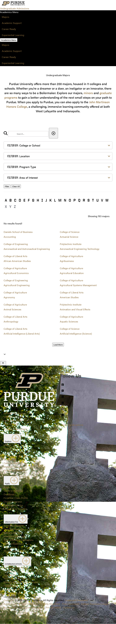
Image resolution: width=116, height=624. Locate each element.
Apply (11, 480)
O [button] (70, 200)
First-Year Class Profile (16, 498)
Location (18, 156)
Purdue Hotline (12, 589)
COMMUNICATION (17, 561)
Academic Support (12, 23)
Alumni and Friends (14, 551)
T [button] (93, 200)
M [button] (59, 200)
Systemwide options (16, 429)
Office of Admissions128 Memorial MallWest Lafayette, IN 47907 (17, 416)
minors (88, 93)
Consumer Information (32, 607)
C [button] (15, 200)
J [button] (46, 200)
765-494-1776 (11, 424)
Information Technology (16, 578)
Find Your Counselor (14, 470)
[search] (28, 134)
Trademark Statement (76, 600)
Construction (11, 571)
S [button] (88, 200)
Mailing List (10, 466)
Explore (12, 438)
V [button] (102, 200)
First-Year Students (14, 529)
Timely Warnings (12, 593)
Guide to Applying (13, 490)
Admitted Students (14, 525)
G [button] (33, 200)
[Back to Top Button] (3, 363)
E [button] (24, 200)
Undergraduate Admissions (14, 8)
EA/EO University (28, 604)
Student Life (10, 459)
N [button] (65, 200)
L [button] (55, 200)
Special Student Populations (19, 540)
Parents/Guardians (14, 543)
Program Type (21, 167)
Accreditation (11, 607)
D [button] (20, 200)
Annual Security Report (16, 567)
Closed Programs (13, 501)
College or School (23, 145)
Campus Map (11, 463)
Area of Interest (22, 177)
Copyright (9, 600)
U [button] (97, 200)
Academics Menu (8, 40)
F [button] (29, 200)
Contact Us (69, 607)
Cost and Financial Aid (15, 452)
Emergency (10, 574)
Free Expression (70, 604)
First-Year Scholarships (16, 456)
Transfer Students (13, 532)
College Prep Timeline (15, 509)
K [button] (50, 200)
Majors (5, 17)
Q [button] (79, 200)
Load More (58, 344)
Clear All (16, 186)
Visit (6, 448)
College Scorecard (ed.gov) (95, 604)
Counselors (10, 547)
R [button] (84, 200)
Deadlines (9, 494)
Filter (7, 186)
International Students (15, 536)
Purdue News (11, 585)
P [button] (74, 200)
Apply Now (9, 487)
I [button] (42, 200)
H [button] (38, 200)
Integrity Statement (50, 604)
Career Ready (9, 29)
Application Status (13, 505)
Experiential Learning (13, 35)
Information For (15, 519)
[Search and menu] (32, 3)
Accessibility (10, 604)
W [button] (106, 200)
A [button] (6, 200)
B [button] (10, 200)
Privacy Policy (53, 607)
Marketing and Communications (21, 582)
